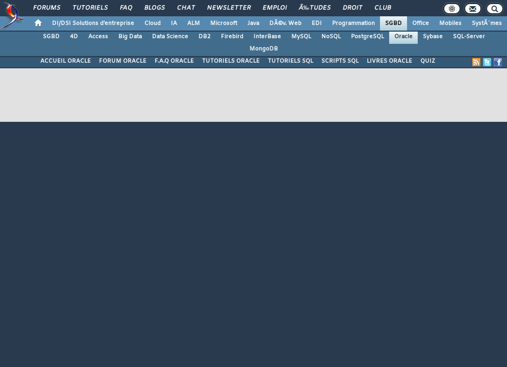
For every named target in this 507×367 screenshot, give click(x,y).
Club (382, 8)
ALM (193, 23)
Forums (46, 8)
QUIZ (427, 61)
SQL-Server (469, 36)
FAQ (126, 8)
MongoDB (263, 49)
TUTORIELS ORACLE (231, 61)
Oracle (403, 36)
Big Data (130, 36)
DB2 (204, 36)
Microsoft (223, 23)
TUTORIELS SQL (290, 61)
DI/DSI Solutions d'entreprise (93, 23)
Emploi (275, 8)
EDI (317, 23)
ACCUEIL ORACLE (65, 61)
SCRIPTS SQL (340, 61)
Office (420, 23)
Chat (186, 8)
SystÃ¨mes (487, 23)
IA (174, 23)
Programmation (353, 23)
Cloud (152, 23)
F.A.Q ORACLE (174, 61)
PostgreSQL (367, 36)
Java (253, 23)
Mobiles (450, 23)
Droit (352, 8)
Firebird (232, 36)
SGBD (393, 23)
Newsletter (228, 8)
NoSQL (331, 36)
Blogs (154, 8)
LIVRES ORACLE (389, 61)
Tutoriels (90, 8)
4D (74, 36)
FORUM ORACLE (122, 61)
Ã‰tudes (315, 8)
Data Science (170, 36)
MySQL (301, 36)
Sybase (433, 36)
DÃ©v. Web (285, 23)
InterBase (267, 36)
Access (98, 36)
